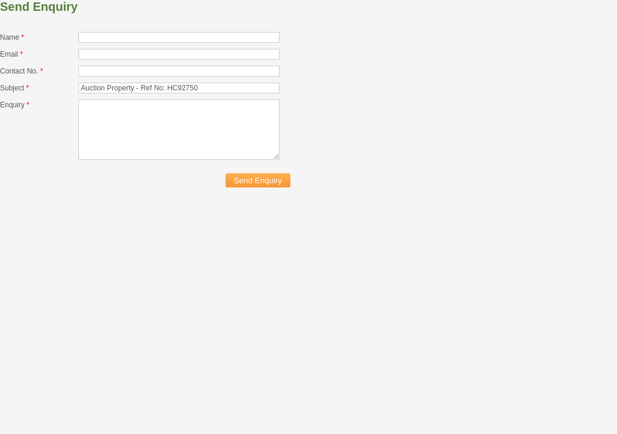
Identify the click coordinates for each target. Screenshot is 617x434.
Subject (14, 88)
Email (11, 54)
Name (12, 37)
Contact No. (21, 71)
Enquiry (15, 105)
